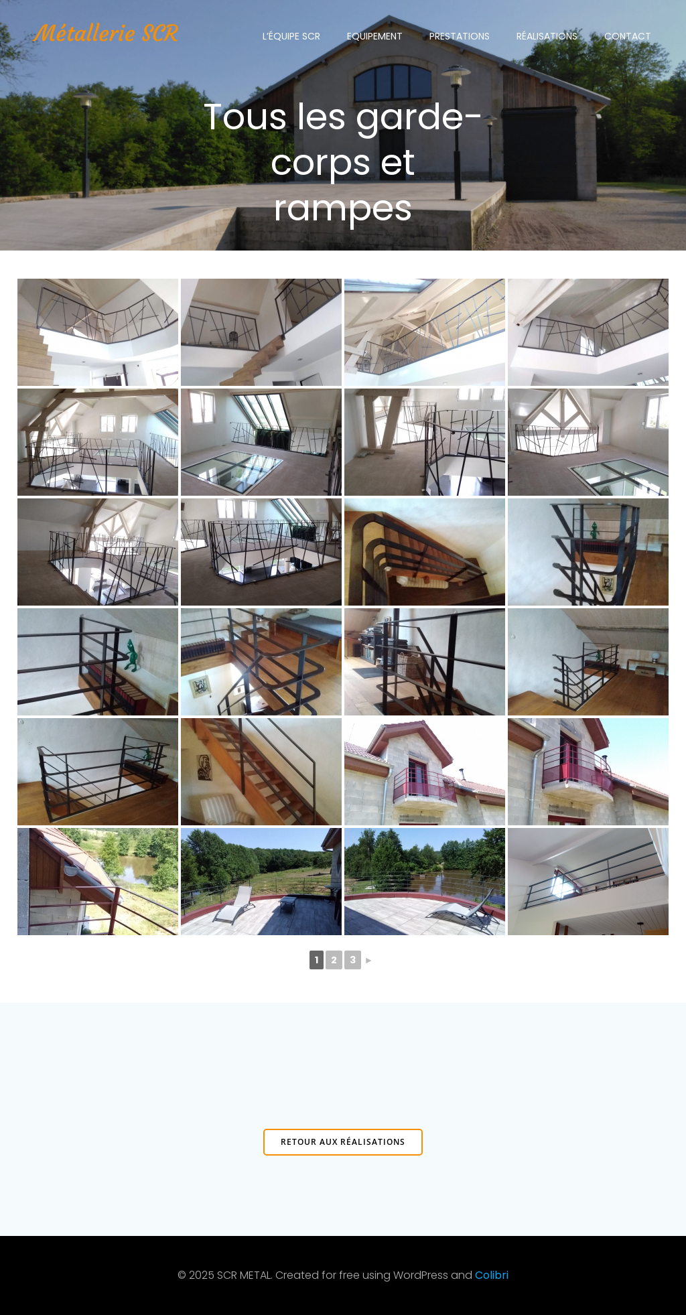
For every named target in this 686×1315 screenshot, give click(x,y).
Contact (627, 36)
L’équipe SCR (291, 36)
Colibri (491, 1275)
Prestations (459, 36)
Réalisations (547, 36)
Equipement (375, 36)
